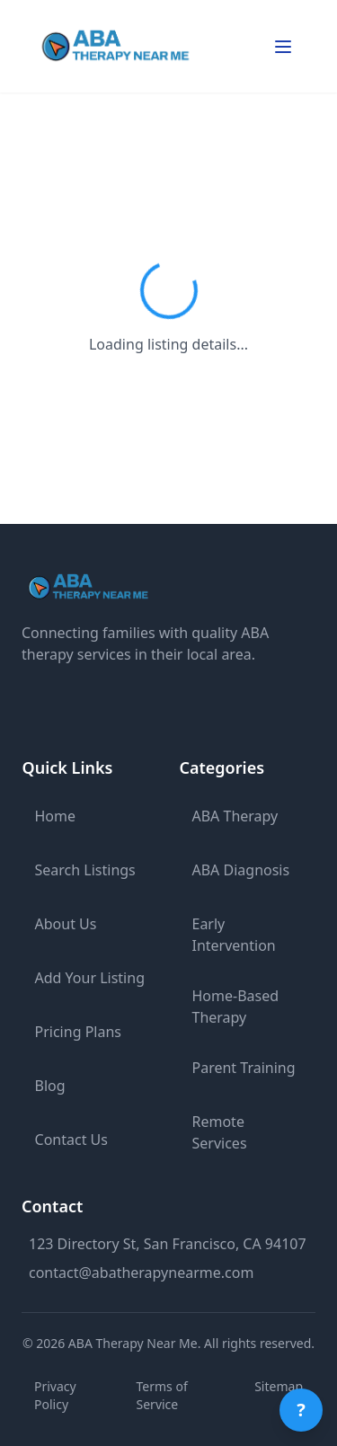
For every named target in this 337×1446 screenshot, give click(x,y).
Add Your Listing (90, 978)
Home (55, 816)
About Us (66, 924)
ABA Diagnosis (241, 870)
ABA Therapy (235, 816)
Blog (50, 1086)
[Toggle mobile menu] (283, 46)
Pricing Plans (78, 1032)
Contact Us (71, 1139)
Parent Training (244, 1068)
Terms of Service (162, 1395)
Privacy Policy (55, 1395)
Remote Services (219, 1132)
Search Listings (85, 870)
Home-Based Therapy (235, 1006)
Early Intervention (234, 934)
